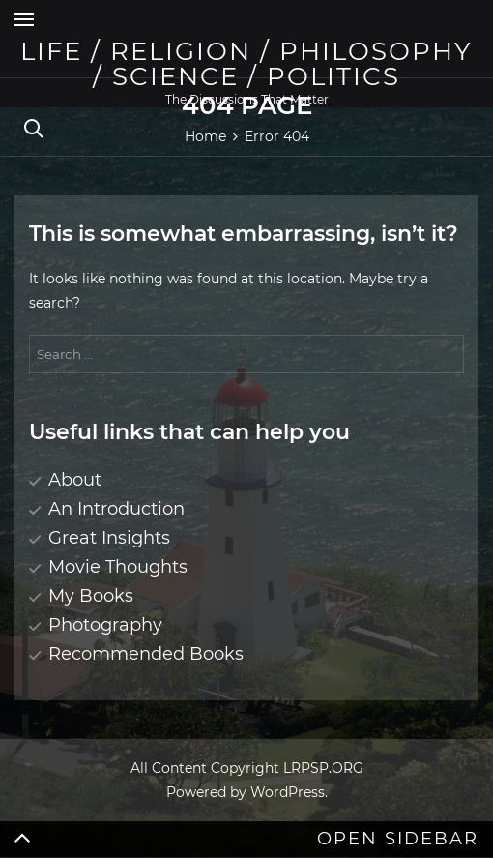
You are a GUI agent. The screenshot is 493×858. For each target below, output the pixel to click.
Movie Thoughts (118, 566)
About (75, 479)
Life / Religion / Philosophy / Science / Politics (246, 64)
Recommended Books (146, 654)
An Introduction (116, 508)
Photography (105, 625)
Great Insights (109, 537)
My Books (90, 596)
